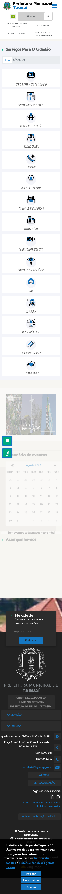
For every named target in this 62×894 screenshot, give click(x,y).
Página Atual (19, 60)
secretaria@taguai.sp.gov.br (37, 767)
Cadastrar (31, 640)
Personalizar (31, 880)
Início (7, 60)
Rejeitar (31, 886)
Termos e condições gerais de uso (40, 802)
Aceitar (31, 873)
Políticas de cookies (48, 806)
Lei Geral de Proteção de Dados (39, 816)
